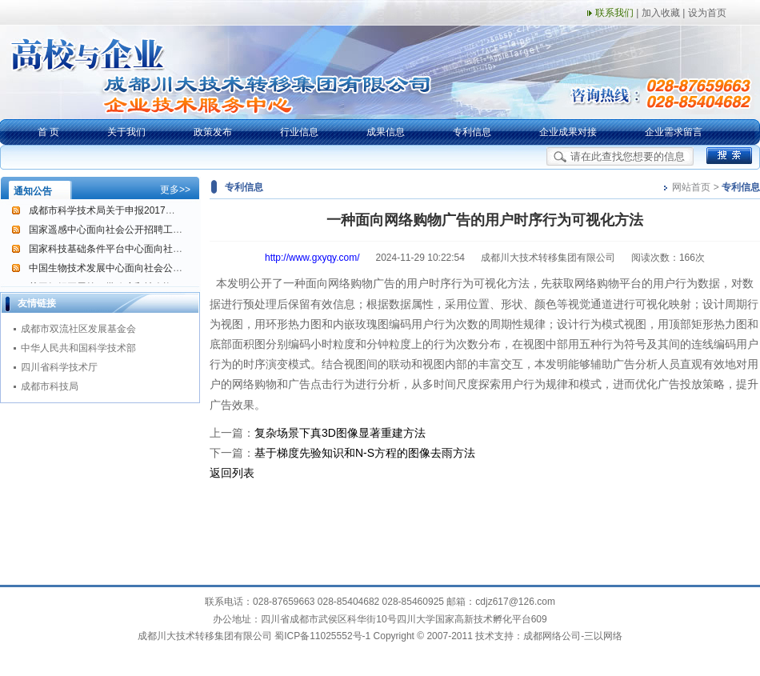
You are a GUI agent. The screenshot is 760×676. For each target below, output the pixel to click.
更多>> (175, 189)
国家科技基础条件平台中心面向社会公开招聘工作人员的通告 (158, 249)
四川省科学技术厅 (59, 367)
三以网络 (603, 636)
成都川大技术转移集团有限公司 (205, 636)
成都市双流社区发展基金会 (78, 328)
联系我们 (614, 12)
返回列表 (232, 472)
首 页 (48, 132)
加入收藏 (661, 12)
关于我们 (126, 132)
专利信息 (472, 132)
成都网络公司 (552, 636)
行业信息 (299, 132)
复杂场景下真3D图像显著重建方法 (340, 432)
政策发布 (213, 132)
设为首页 (707, 12)
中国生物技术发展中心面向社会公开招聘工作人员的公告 (149, 268)
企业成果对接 (568, 132)
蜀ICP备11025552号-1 (322, 636)
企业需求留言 (673, 132)
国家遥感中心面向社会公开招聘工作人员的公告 (129, 230)
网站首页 (691, 187)
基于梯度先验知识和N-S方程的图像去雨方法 (364, 452)
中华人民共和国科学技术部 (78, 348)
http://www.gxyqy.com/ (312, 257)
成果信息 (385, 132)
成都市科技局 (49, 386)
